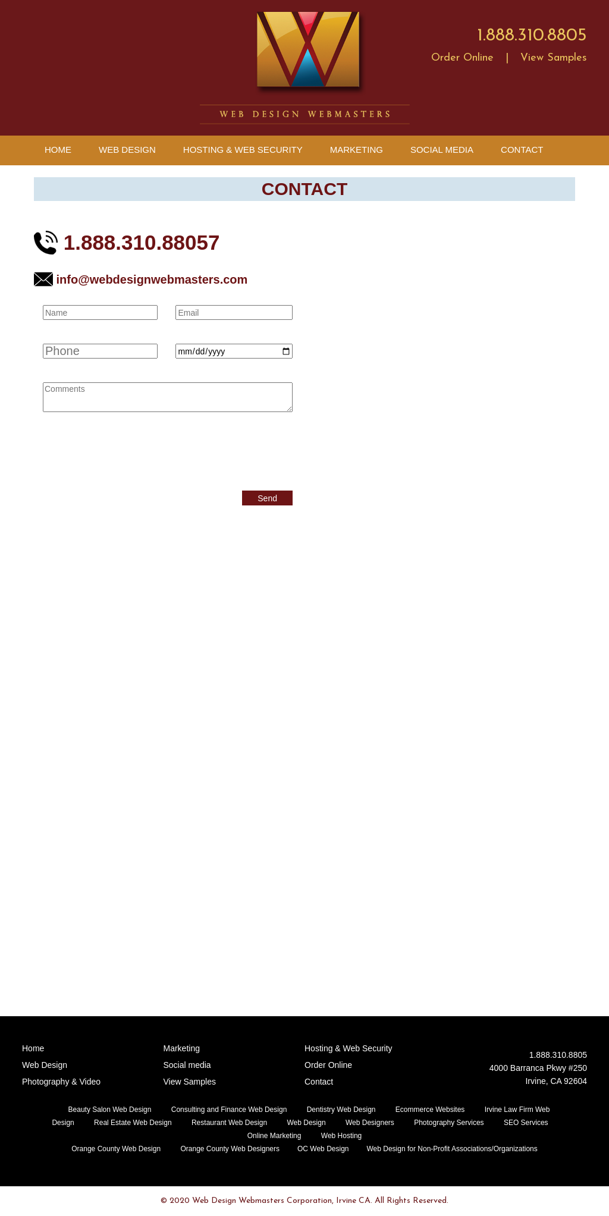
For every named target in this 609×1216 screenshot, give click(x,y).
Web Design (127, 149)
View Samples (553, 58)
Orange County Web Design (116, 1149)
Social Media (441, 149)
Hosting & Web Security (243, 149)
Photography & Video (61, 1081)
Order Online (462, 58)
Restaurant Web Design (229, 1122)
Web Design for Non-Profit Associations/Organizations (451, 1149)
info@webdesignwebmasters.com (140, 279)
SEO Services (526, 1122)
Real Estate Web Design (133, 1122)
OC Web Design (323, 1149)
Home (58, 149)
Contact (522, 149)
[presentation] (133, 449)
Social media (187, 1065)
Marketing (356, 149)
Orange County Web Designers (230, 1149)
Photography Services (449, 1122)
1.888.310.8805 (532, 36)
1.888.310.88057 (126, 242)
